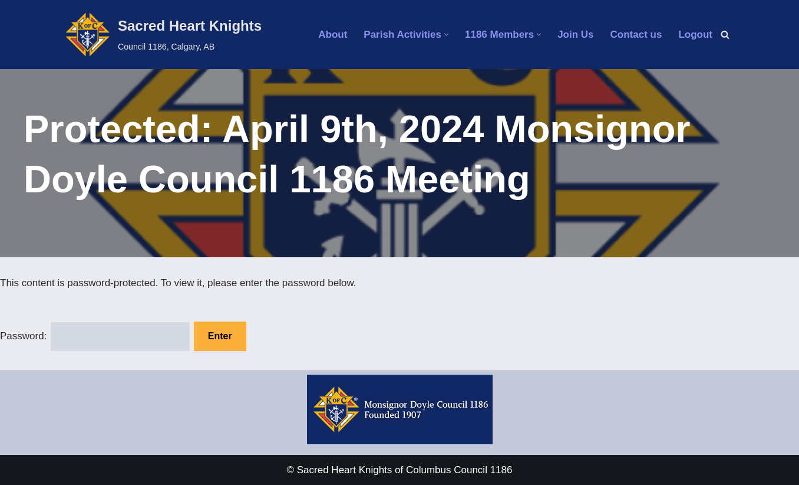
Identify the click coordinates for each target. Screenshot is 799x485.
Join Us (575, 34)
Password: (95, 336)
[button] (446, 34)
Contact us (636, 34)
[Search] (725, 34)
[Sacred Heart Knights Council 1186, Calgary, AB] (163, 34)
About (332, 34)
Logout (695, 34)
